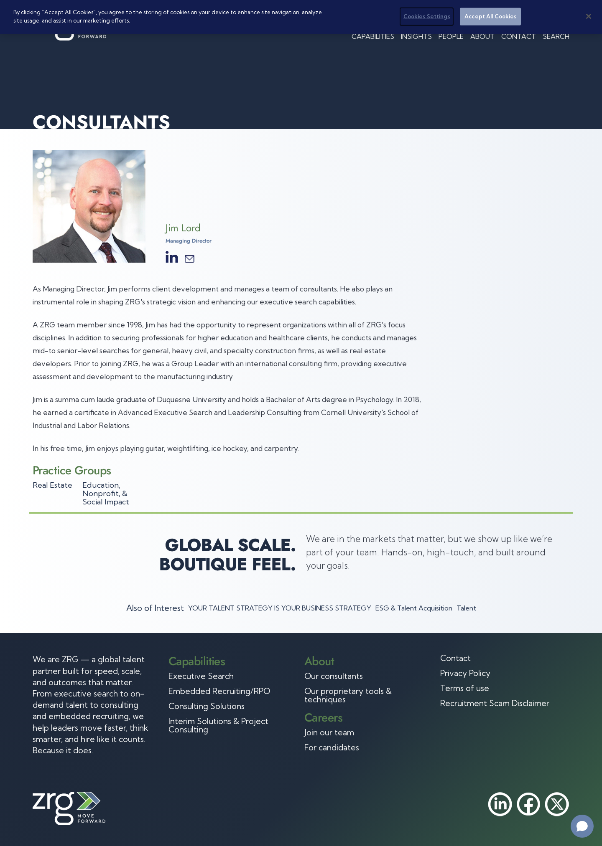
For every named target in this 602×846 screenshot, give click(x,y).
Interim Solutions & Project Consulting (218, 725)
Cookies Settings (426, 16)
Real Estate (52, 485)
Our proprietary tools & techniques (348, 695)
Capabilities (373, 36)
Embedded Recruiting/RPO (219, 691)
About (482, 36)
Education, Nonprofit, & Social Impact (105, 493)
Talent (466, 608)
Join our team (329, 732)
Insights (416, 36)
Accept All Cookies (490, 16)
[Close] (588, 16)
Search (556, 36)
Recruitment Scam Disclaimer (494, 703)
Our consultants (333, 676)
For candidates (331, 747)
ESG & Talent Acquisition (413, 608)
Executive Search (201, 676)
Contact (518, 36)
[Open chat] (582, 826)
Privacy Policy (465, 673)
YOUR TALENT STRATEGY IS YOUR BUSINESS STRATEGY (279, 608)
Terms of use (464, 688)
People (451, 36)
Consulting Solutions (206, 706)
